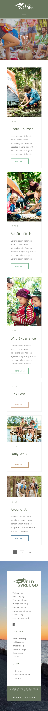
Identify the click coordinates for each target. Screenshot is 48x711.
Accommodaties (22, 674)
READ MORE (20, 161)
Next (31, 552)
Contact (19, 678)
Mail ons (17, 656)
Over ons (19, 671)
